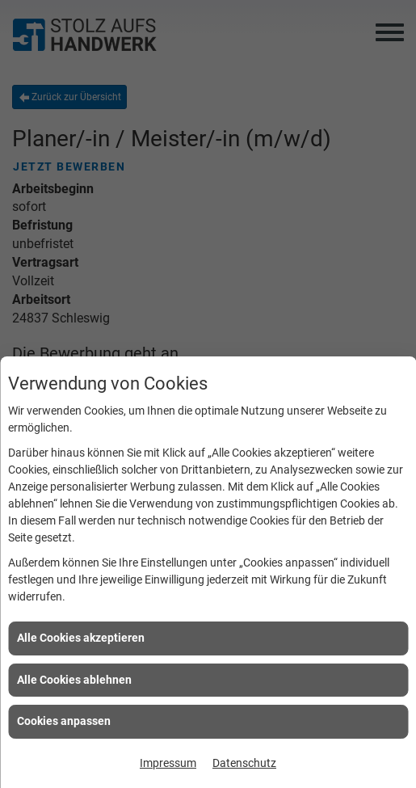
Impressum (168, 762)
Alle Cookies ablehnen (74, 679)
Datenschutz (244, 762)
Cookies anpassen (64, 720)
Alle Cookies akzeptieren (81, 637)
